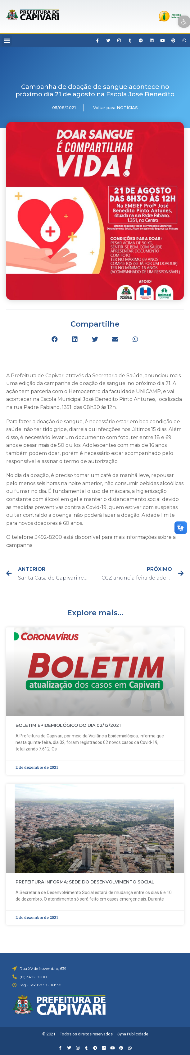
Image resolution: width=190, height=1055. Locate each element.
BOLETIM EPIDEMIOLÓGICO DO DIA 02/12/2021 (68, 725)
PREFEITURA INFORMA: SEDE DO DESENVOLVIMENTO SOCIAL (85, 882)
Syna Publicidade (132, 1034)
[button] (7, 40)
